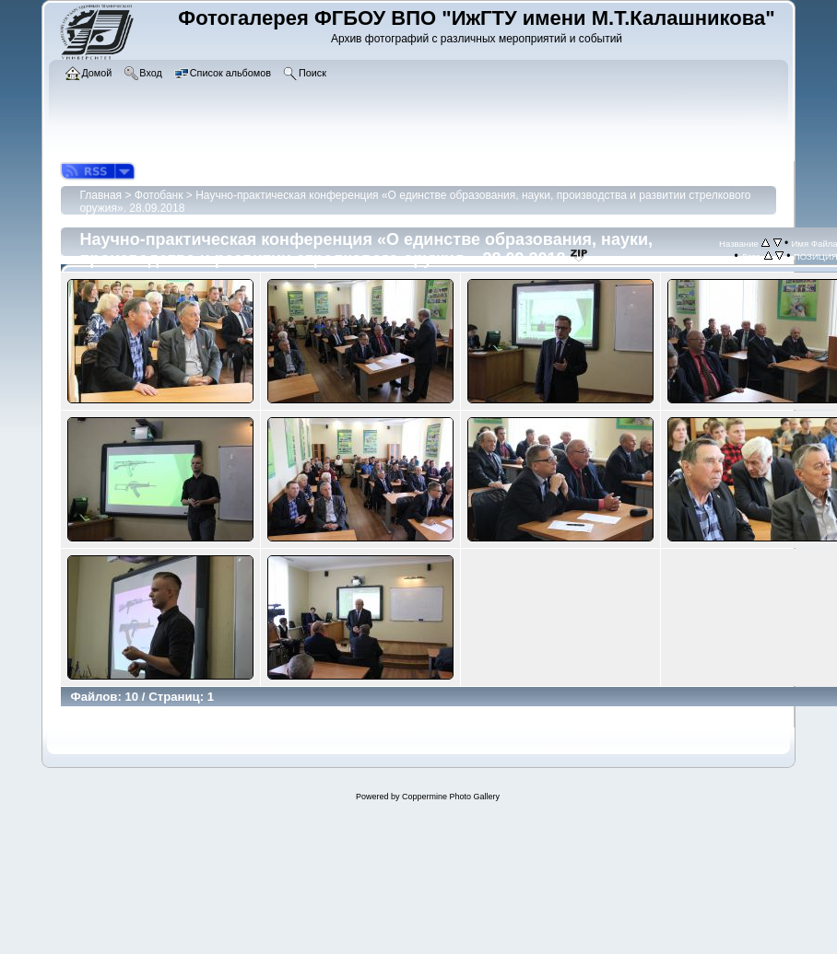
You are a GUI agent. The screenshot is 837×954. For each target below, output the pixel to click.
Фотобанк (159, 195)
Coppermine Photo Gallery (451, 796)
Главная (100, 195)
